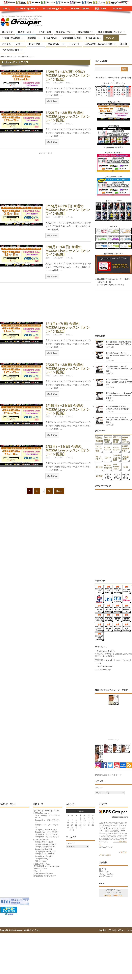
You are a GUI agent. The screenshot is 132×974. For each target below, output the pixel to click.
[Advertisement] (45, 175)
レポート (20, 43)
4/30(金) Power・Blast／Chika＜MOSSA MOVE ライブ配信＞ (118, 355)
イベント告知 (45, 31)
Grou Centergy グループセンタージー (48, 816)
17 (49, 491)
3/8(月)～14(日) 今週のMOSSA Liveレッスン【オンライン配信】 (67, 250)
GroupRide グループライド (46, 834)
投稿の (104, 871)
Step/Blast (119, 284)
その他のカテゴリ (11, 50)
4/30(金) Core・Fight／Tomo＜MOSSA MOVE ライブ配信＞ (118, 343)
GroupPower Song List (44, 856)
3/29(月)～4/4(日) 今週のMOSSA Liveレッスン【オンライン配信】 (67, 75)
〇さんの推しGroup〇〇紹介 (99, 44)
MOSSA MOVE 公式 (113, 147)
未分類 (123, 43)
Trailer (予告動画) (11, 38)
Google (109, 660)
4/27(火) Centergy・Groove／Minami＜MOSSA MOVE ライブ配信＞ (119, 395)
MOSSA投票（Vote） (42, 864)
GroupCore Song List (43, 849)
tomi (48, 82)
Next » (59, 491)
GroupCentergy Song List (45, 846)
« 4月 (72, 830)
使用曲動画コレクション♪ (44, 875)
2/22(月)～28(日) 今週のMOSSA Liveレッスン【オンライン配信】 (67, 368)
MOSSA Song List (53, 9)
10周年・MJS (25, 32)
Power (101, 284)
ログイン (103, 869)
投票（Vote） (55, 44)
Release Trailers (80, 8)
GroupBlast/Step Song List (45, 844)
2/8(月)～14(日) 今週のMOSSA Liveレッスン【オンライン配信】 (67, 450)
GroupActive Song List (44, 842)
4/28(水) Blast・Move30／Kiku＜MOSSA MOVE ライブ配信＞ (119, 382)
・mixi (98, 663)
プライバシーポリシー (43, 873)
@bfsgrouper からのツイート (108, 775)
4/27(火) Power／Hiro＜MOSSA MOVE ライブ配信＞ (118, 407)
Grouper (117, 8)
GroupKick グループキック (46, 829)
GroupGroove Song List (44, 854)
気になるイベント (64, 31)
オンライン (7, 31)
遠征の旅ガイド (85, 31)
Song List (102, 930)
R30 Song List (40, 861)
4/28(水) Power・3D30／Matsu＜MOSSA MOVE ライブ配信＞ (119, 368)
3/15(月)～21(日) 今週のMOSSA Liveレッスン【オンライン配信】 (67, 210)
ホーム (6, 8)
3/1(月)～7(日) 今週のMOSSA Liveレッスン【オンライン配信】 (67, 327)
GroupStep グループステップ (47, 837)
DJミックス (35, 44)
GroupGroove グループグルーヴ (47, 826)
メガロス (6, 43)
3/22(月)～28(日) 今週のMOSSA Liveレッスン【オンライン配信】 (67, 116)
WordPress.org (105, 876)
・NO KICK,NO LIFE (103, 666)
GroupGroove (93, 37)
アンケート (74, 43)
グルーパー (38, 871)
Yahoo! (126, 660)
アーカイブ (70, 843)
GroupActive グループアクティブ (48, 821)
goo (118, 660)
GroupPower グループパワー (47, 832)
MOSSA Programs (25, 9)
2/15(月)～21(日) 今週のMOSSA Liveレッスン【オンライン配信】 (67, 409)
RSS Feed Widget (113, 739)
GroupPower (50, 37)
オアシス (110, 38)
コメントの (106, 873)
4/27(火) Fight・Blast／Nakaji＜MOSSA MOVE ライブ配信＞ (119, 419)
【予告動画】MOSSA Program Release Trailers (46, 867)
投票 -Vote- (101, 8)
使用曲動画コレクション (110, 32)
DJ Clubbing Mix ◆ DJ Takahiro (46, 810)
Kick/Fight (109, 284)
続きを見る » (52, 101)
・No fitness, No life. (105, 651)
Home (13, 56)
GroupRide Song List (43, 858)
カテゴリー (99, 787)
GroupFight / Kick (71, 37)
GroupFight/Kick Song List (45, 851)
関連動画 (32, 38)
